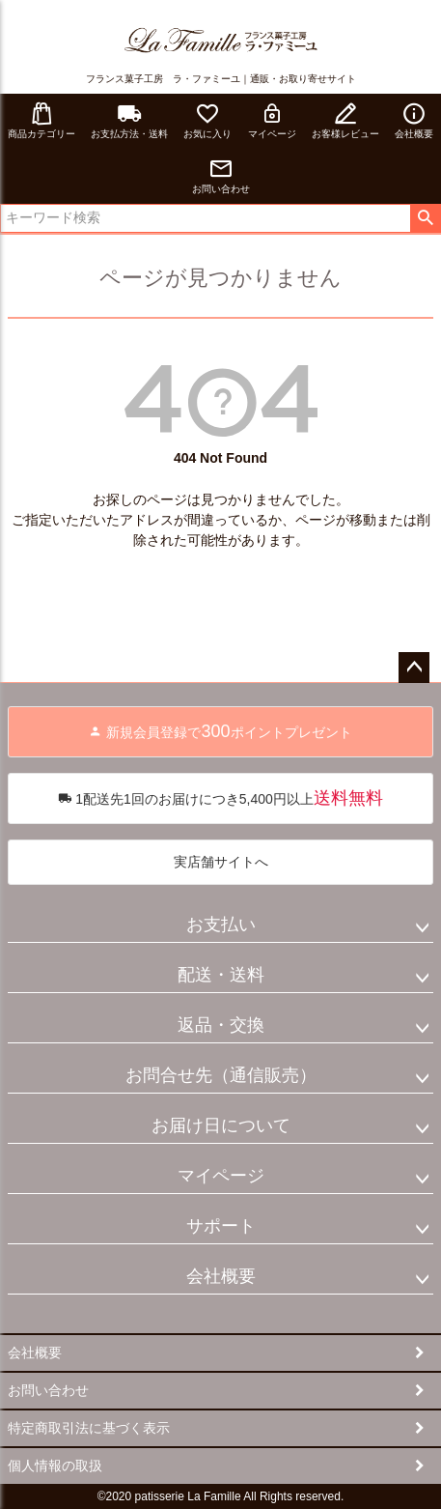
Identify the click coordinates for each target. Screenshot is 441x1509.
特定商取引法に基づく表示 (89, 1428)
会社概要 (221, 1276)
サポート (221, 1226)
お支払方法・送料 (129, 120)
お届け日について (221, 1125)
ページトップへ (414, 667)
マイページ (272, 120)
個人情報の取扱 (55, 1465)
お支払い (221, 924)
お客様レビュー (345, 120)
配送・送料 (221, 974)
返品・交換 (221, 1025)
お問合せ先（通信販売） (221, 1075)
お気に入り (207, 120)
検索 (425, 218)
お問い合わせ (221, 175)
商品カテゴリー (41, 120)
